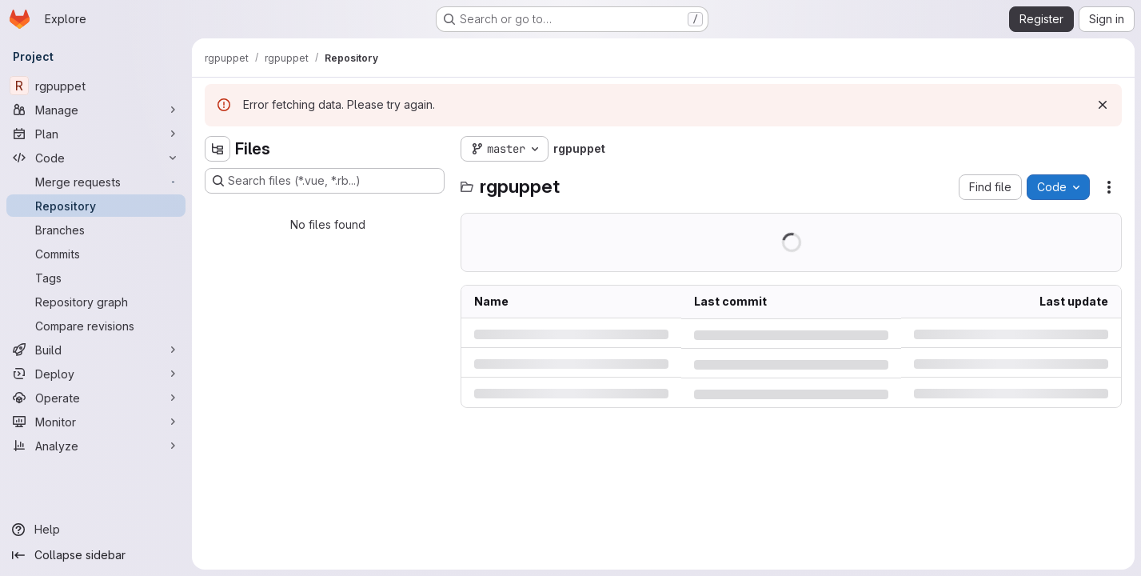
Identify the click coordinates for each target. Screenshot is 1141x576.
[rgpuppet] (96, 85)
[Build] (96, 349)
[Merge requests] (96, 181)
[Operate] (96, 397)
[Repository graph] (96, 301)
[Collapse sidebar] (96, 555)
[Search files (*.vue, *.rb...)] (325, 181)
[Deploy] (96, 373)
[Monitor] (96, 421)
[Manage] (96, 109)
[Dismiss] (1102, 104)
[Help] (96, 529)
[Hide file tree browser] (217, 149)
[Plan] (96, 133)
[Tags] (96, 277)
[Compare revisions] (96, 325)
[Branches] (96, 229)
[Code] (96, 157)
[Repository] (96, 205)
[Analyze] (96, 445)
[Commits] (96, 253)
